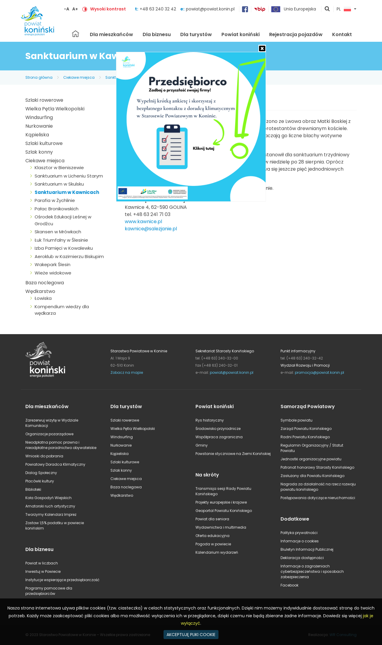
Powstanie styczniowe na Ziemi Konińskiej (233, 453)
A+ (75, 9)
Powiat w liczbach (41, 563)
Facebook (289, 585)
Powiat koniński (240, 34)
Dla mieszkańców (111, 34)
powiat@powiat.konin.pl (210, 9)
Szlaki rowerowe (44, 100)
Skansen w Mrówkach (58, 232)
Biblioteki (33, 489)
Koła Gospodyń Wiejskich (48, 497)
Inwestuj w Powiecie (43, 571)
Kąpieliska (37, 134)
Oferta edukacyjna (212, 535)
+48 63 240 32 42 (158, 9)
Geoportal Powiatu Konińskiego (223, 510)
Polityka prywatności (299, 532)
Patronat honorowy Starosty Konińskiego (317, 467)
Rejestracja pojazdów (296, 34)
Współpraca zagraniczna (219, 436)
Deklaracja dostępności (302, 557)
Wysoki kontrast (108, 9)
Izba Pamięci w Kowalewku (64, 248)
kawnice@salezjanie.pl (151, 228)
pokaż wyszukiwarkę (327, 9)
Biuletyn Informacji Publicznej (307, 549)
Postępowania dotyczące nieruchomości (318, 497)
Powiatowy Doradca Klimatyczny (55, 464)
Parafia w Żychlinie (55, 200)
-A (66, 9)
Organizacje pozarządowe (49, 433)
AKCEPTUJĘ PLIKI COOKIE (191, 635)
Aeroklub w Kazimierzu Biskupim (69, 256)
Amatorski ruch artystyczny (50, 506)
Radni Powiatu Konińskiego (305, 436)
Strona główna (75, 33)
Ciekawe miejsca (79, 77)
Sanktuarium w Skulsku (59, 184)
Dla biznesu (157, 34)
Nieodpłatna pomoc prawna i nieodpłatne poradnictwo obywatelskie (60, 445)
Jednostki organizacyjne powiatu (311, 459)
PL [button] (344, 9)
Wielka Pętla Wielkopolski (54, 108)
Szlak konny (39, 152)
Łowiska (43, 298)
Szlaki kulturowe (44, 143)
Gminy (201, 445)
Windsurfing (39, 117)
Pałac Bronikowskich (56, 209)
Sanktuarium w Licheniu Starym (69, 176)
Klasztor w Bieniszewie (59, 167)
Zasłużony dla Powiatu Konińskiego (312, 475)
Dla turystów (196, 34)
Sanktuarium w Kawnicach (67, 192)
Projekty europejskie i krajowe (221, 502)
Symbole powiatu (296, 420)
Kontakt (342, 34)
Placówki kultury (39, 481)
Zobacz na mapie (126, 372)
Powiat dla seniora (212, 518)
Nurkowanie (39, 126)
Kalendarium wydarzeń (216, 552)
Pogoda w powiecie (213, 544)
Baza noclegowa (44, 282)
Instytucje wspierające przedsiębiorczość (62, 579)
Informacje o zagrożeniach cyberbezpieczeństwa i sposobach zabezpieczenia (312, 571)
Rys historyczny (209, 420)
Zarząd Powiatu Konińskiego (306, 428)
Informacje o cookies (300, 541)
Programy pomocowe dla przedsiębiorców (48, 591)
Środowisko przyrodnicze (218, 428)
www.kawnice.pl (143, 221)
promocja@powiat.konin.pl (319, 372)
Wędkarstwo (40, 291)
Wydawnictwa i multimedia (220, 527)
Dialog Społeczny (41, 472)
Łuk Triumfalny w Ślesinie (61, 240)
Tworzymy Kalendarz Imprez (50, 514)
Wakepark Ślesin (52, 264)
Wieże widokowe (53, 273)
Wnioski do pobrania (44, 456)
